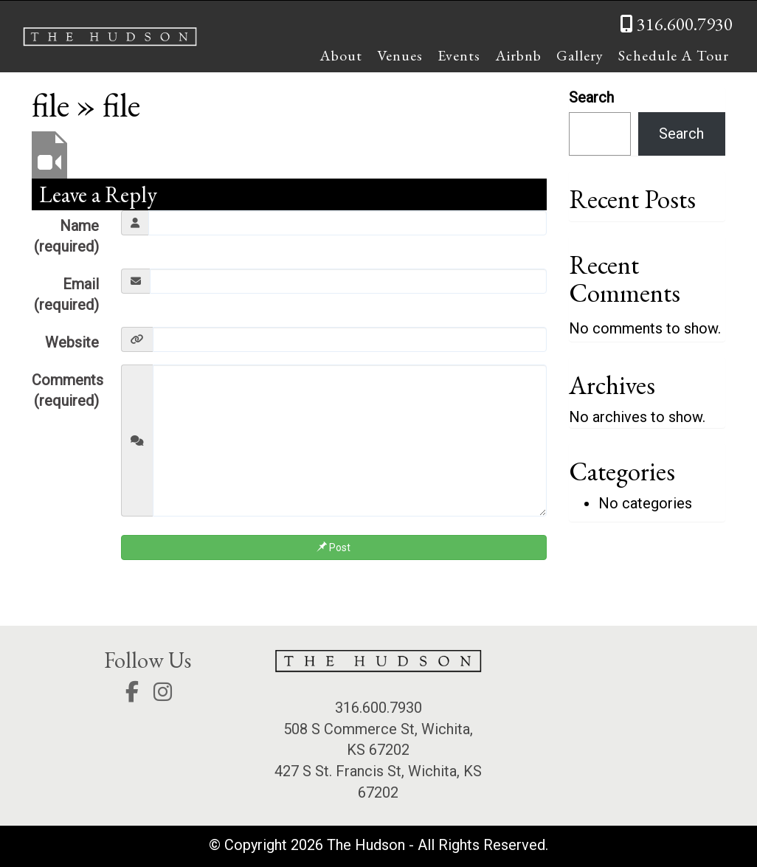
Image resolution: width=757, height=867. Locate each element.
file (50, 104)
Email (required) (66, 294)
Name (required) (66, 236)
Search (591, 97)
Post (333, 547)
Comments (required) (67, 390)
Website (72, 342)
